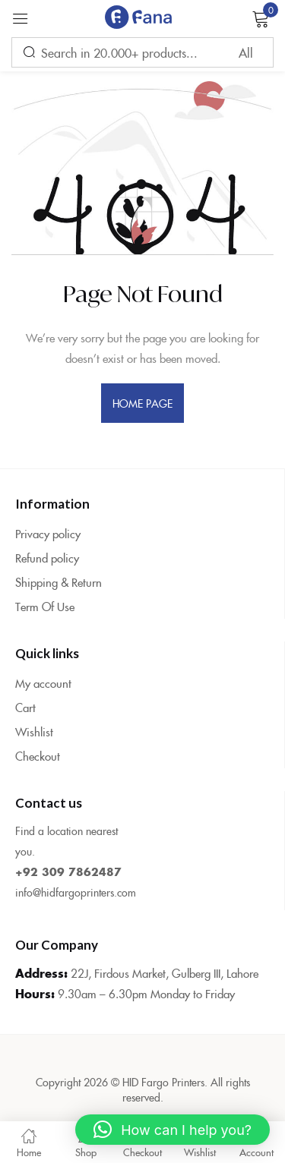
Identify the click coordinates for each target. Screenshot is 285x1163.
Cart (25, 707)
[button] (172, 1129)
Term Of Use (44, 606)
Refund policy (47, 558)
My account (43, 683)
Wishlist (34, 731)
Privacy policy (48, 533)
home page (142, 403)
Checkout (37, 756)
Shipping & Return (58, 582)
